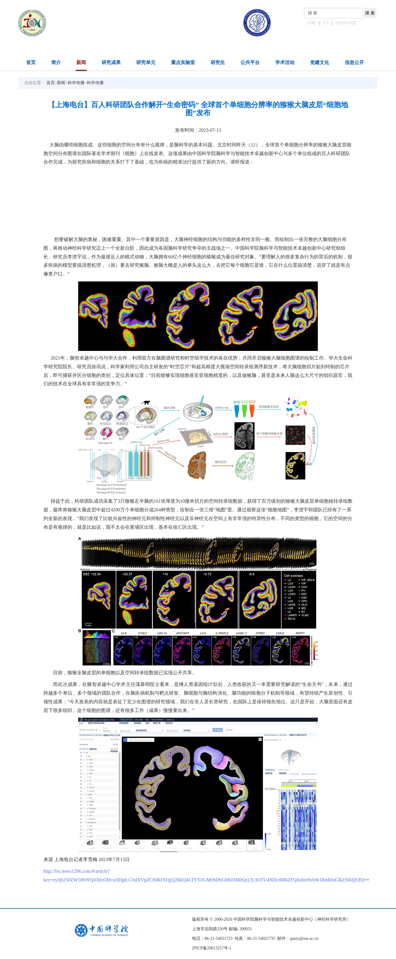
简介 (56, 62)
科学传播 (76, 83)
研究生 (218, 62)
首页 (31, 62)
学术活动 (284, 62)
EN (326, 23)
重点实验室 (183, 62)
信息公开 (354, 62)
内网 (311, 23)
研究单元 (145, 62)
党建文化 (319, 62)
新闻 (81, 62)
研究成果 (111, 62)
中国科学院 (345, 23)
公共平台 (250, 62)
